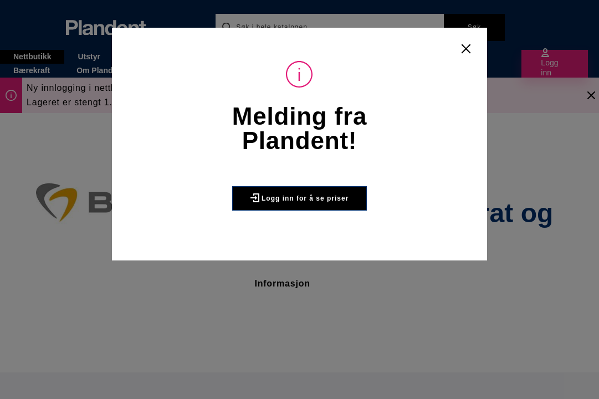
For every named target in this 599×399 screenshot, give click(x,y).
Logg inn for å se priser (299, 197)
